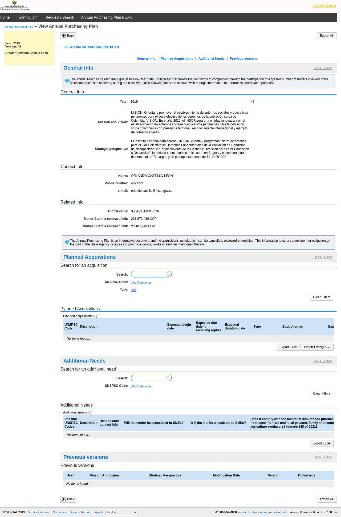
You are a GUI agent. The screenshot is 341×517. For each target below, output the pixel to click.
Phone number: (116, 183)
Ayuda (99, 512)
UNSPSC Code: (116, 282)
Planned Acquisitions (177, 59)
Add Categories (141, 282)
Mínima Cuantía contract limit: (105, 226)
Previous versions (243, 59)
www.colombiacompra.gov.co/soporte (262, 512)
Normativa (59, 512)
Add (134, 290)
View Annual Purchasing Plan (68, 26)
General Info (146, 59)
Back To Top (323, 68)
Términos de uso (38, 512)
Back (70, 36)
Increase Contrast (324, 5)
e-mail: (123, 191)
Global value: (118, 211)
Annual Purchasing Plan (19, 26)
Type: (124, 289)
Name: (123, 176)
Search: (122, 274)
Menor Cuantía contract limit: (106, 219)
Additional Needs (211, 59)
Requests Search (59, 17)
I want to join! (28, 17)
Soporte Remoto (80, 512)
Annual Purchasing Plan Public (106, 17)
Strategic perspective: (111, 149)
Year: (124, 102)
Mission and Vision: (113, 122)
